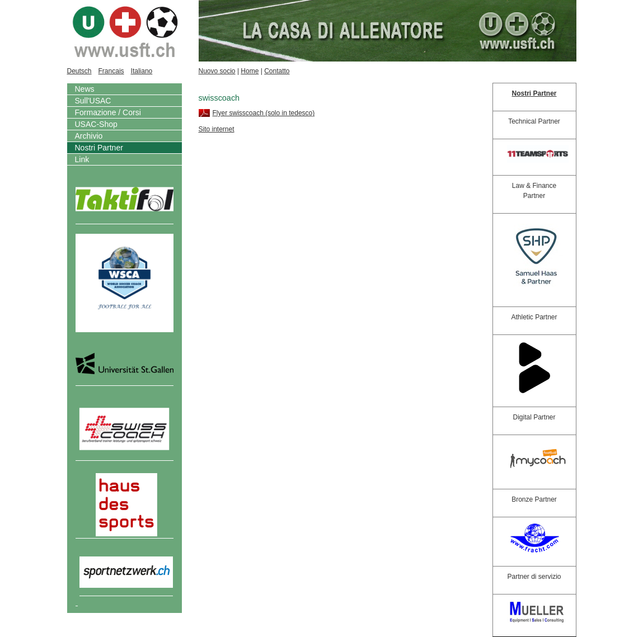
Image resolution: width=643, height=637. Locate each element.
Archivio (89, 135)
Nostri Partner (99, 147)
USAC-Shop (96, 124)
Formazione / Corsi (108, 112)
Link (82, 159)
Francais (111, 71)
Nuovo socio (217, 71)
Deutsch (79, 71)
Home (250, 71)
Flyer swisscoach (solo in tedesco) (264, 113)
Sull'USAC (93, 100)
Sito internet (216, 129)
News (85, 88)
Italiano (142, 71)
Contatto (276, 71)
